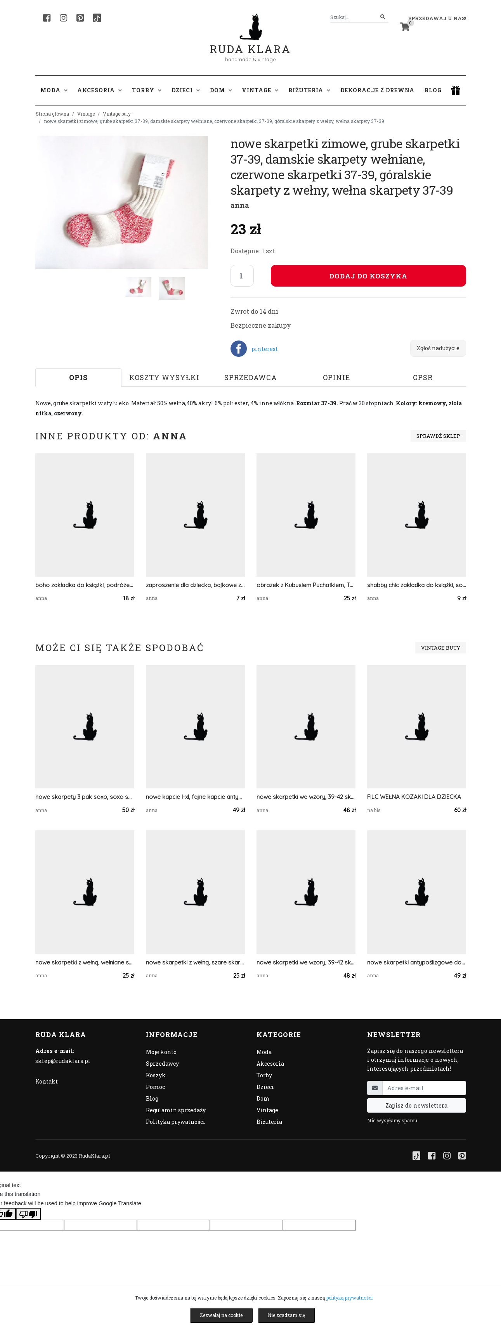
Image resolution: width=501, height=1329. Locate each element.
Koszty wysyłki (164, 377)
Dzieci (265, 1087)
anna (240, 205)
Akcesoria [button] (99, 90)
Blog (433, 90)
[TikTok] (97, 18)
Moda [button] (54, 90)
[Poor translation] (28, 1214)
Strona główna (52, 114)
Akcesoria (270, 1063)
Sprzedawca (250, 377)
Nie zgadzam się (286, 1315)
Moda (264, 1052)
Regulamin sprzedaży (176, 1110)
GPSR (423, 377)
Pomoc (155, 1087)
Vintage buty (117, 114)
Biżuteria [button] (309, 90)
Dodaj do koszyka (368, 275)
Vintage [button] (260, 90)
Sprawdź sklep (438, 435)
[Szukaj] (382, 17)
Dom (263, 1098)
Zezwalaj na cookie (221, 1315)
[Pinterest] (80, 18)
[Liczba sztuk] (242, 276)
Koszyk (156, 1075)
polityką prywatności (349, 1297)
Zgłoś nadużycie (438, 348)
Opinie (336, 377)
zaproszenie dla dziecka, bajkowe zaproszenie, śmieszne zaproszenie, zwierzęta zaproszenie (195, 585)
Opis (78, 377)
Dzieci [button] (186, 90)
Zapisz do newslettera (416, 1105)
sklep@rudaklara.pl (62, 1061)
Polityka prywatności (175, 1121)
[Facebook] (46, 18)
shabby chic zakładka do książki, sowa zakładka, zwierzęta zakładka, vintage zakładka (416, 585)
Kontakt (46, 1081)
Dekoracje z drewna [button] (377, 90)
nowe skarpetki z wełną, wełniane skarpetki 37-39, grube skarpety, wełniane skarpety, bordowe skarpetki (84, 962)
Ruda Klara (250, 43)
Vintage (86, 114)
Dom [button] (221, 90)
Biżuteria (269, 1121)
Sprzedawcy (162, 1063)
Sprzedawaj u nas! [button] (437, 18)
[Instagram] (63, 18)
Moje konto (161, 1052)
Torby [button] (146, 90)
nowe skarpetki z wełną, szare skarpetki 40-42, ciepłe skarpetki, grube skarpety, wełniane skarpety (195, 962)
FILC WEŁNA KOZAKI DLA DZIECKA (414, 796)
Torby (264, 1075)
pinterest (264, 349)
